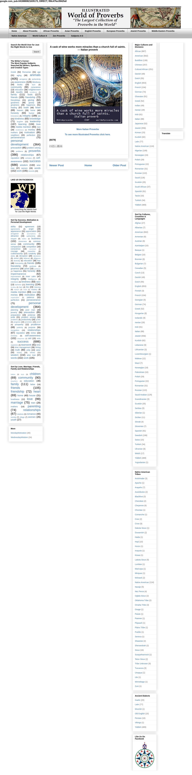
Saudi (137, 178)
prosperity (19, 324)
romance (31, 414)
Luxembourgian (141, 354)
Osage (138, 609)
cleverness (22, 241)
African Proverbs (51, 31)
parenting (34, 406)
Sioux (137, 650)
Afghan (138, 223)
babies (13, 374)
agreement (29, 226)
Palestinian (139, 372)
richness (14, 336)
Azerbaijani (139, 245)
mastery (34, 289)
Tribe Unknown (141, 663)
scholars (28, 158)
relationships (27, 155)
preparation (16, 315)
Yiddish (138, 205)
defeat (16, 258)
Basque (138, 250)
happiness (30, 105)
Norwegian (139, 155)
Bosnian (138, 259)
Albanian (138, 227)
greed (26, 268)
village (22, 417)
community (16, 87)
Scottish (138, 182)
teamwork (26, 344)
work (19, 171)
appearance (16, 231)
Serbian (138, 408)
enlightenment (34, 90)
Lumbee (138, 564)
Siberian (138, 413)
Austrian (138, 241)
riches (33, 333)
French (138, 87)
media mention (23, 127)
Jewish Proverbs (138, 31)
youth (13, 419)
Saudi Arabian (141, 395)
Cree (137, 519)
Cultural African (141, 69)
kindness (19, 118)
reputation (15, 158)
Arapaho (138, 487)
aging (19, 75)
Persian (138, 718)
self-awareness (33, 335)
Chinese (138, 65)
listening (37, 287)
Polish (137, 160)
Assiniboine (140, 492)
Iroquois (138, 551)
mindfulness (19, 130)
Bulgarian (139, 264)
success (35, 161)
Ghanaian (139, 96)
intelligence (32, 279)
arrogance (23, 79)
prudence (36, 324)
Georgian (139, 300)
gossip (31, 103)
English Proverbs (93, 31)
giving (31, 100)
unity (28, 350)
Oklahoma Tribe (142, 600)
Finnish (138, 291)
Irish (136, 114)
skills (39, 339)
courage (14, 251)
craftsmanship (17, 253)
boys (22, 374)
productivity (26, 319)
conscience (36, 87)
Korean (138, 132)
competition (31, 247)
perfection (31, 135)
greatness (15, 105)
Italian (137, 119)
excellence (33, 92)
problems (19, 151)
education (19, 90)
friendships (15, 100)
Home (14, 31)
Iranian (138, 110)
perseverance (18, 137)
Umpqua (138, 673)
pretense (31, 315)
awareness (20, 82)
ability (13, 226)
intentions (14, 282)
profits (38, 320)
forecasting (19, 263)
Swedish (138, 435)
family (14, 94)
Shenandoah (140, 645)
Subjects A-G (77, 36)
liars (20, 287)
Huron (137, 546)
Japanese (139, 123)
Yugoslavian (140, 462)
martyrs (16, 289)
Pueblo (138, 632)
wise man (31, 355)
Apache (138, 483)
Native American (19, 36)
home (32, 110)
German (138, 92)
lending (13, 287)
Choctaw (138, 510)
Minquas (138, 573)
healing (14, 107)
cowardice (31, 251)
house (32, 395)
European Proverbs (116, 31)
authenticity (36, 79)
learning (22, 124)
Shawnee (139, 641)
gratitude (33, 266)
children (35, 374)
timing (38, 347)
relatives (20, 414)
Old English (140, 713)
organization (15, 297)
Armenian (139, 237)
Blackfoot (139, 496)
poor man (30, 310)
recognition (15, 330)
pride (13, 317)
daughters (14, 381)
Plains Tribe (140, 627)
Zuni (137, 686)
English (138, 83)
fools (30, 94)
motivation (29, 132)
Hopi (137, 542)
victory (19, 353)
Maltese (138, 358)
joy (39, 116)
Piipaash (138, 623)
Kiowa (137, 555)
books (19, 84)
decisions (37, 256)
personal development (19, 142)
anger (31, 229)
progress (17, 322)
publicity (20, 327)
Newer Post (56, 165)
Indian (137, 105)
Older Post (119, 165)
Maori (137, 363)
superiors (14, 345)
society (13, 417)
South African (140, 187)
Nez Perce (139, 591)
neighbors (15, 135)
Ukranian (139, 449)
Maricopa (139, 569)
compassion (16, 247)
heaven (20, 110)
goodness (15, 103)
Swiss (137, 440)
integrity (26, 115)
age (39, 72)
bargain (14, 239)
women (24, 168)
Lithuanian (139, 349)
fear (39, 260)
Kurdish (138, 137)
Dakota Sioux (140, 528)
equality (19, 92)
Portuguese (140, 164)
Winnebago (140, 682)
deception (23, 256)
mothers (14, 132)
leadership (35, 121)
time (39, 345)
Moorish (138, 709)
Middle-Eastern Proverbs (163, 31)
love (38, 124)
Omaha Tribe (140, 605)
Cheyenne (139, 505)
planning (14, 310)
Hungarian (139, 313)
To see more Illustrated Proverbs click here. (88, 134)
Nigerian (138, 150)
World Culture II (40, 36)
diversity (17, 261)
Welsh (137, 453)
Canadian (139, 268)
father (32, 384)
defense (27, 258)
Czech (137, 273)
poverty (14, 312)
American (139, 56)
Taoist (137, 196)
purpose (31, 327)
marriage (17, 402)
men (39, 127)
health (26, 107)
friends (14, 97)
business (36, 238)
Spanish (138, 191)
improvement (16, 277)
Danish (138, 74)
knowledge (35, 118)
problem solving (34, 148)
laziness (18, 285)
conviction (32, 249)
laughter (20, 122)
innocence (15, 116)
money (31, 129)
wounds (31, 171)
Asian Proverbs (72, 31)
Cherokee (139, 501)
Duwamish (139, 532)
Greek (13, 72)
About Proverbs (30, 31)
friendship (30, 97)
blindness (36, 82)
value (38, 350)
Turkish (138, 200)
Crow (137, 524)
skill (29, 338)
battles (24, 239)
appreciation (31, 231)
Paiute (137, 614)
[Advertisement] (171, 85)
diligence (37, 258)
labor (38, 282)
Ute (136, 677)
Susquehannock (142, 655)
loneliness (15, 399)
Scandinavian (140, 399)
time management (22, 347)
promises (28, 322)
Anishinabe (139, 478)
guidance (37, 269)
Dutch (137, 78)
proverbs (35, 151)
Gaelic (137, 700)
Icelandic (138, 318)
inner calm (31, 276)
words (37, 168)
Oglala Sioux (140, 596)
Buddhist (138, 60)
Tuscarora (139, 668)
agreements (15, 229)
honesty (15, 113)
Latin (137, 141)
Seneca (138, 636)
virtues (32, 353)
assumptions (31, 234)
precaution (16, 147)
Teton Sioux (140, 659)
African (138, 51)
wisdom (24, 165)
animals (35, 75)
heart (38, 107)
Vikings (138, 722)
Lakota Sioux (140, 560)
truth (17, 350)
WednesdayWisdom (19, 437)
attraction (15, 236)
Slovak (138, 422)
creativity (32, 253)
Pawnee (138, 618)
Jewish (138, 128)
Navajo (138, 587)
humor (31, 113)
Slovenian (139, 426)
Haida (137, 537)
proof (39, 322)
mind (34, 292)
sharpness (20, 338)
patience (30, 297)
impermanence (18, 274)
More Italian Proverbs (88, 129)
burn (33, 85)
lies (27, 287)
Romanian (26, 72)
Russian (138, 173)
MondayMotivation (18, 433)
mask (25, 289)
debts (13, 256)
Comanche (139, 514)
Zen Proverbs (59, 36)
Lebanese (139, 345)
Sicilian (138, 417)
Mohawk (138, 578)
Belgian (138, 255)
